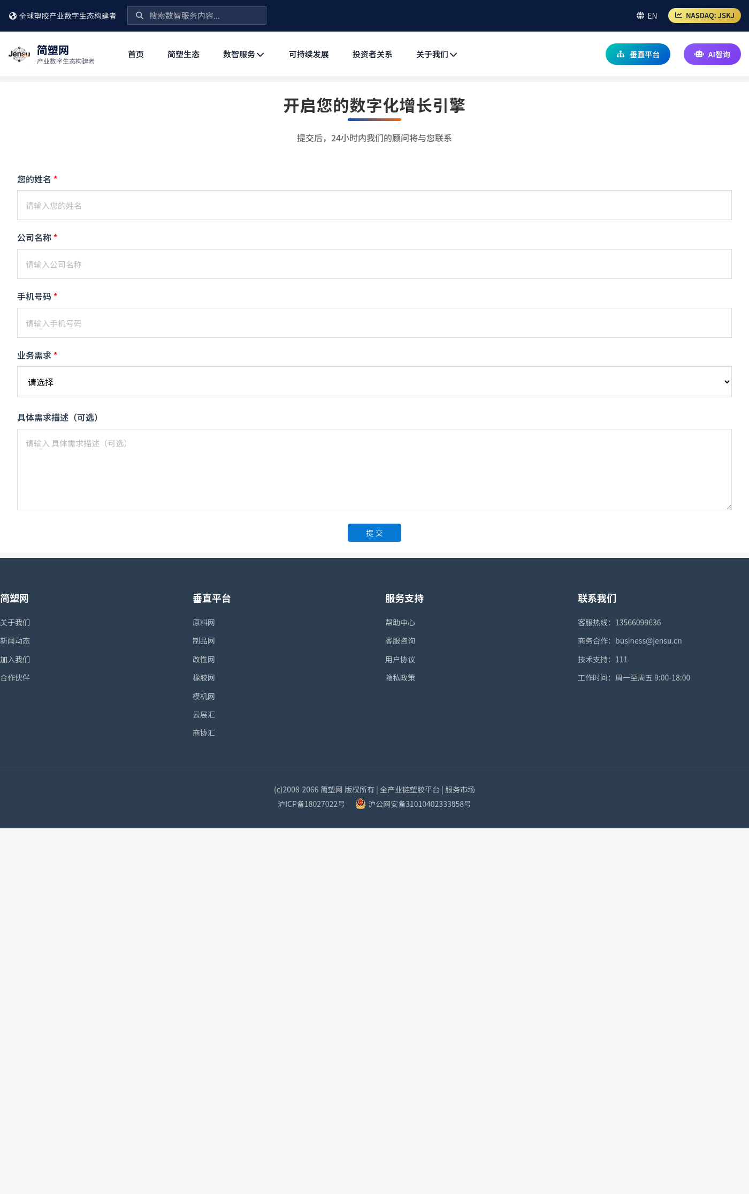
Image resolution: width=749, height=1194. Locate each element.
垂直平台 (638, 54)
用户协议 (400, 659)
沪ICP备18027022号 (311, 803)
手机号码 (37, 296)
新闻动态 (15, 640)
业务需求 (37, 355)
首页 (136, 53)
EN (647, 15)
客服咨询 (400, 640)
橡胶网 (204, 677)
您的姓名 (37, 178)
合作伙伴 (15, 677)
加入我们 (15, 659)
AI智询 (712, 54)
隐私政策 (400, 677)
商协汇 (204, 732)
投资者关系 (373, 53)
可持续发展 (309, 53)
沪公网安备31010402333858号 (419, 803)
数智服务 (244, 53)
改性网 (204, 659)
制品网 (204, 640)
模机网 (204, 696)
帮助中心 (400, 622)
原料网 (204, 622)
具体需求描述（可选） (60, 417)
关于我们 (437, 53)
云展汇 (204, 714)
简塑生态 (183, 53)
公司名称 (37, 237)
